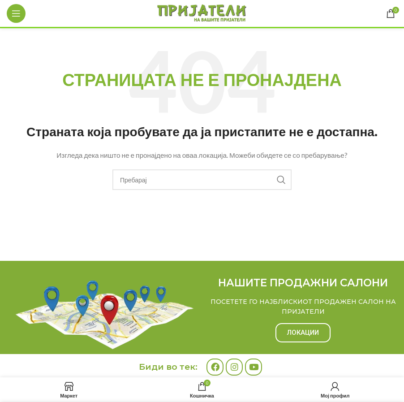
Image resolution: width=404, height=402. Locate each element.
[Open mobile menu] (16, 13)
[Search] (202, 179)
